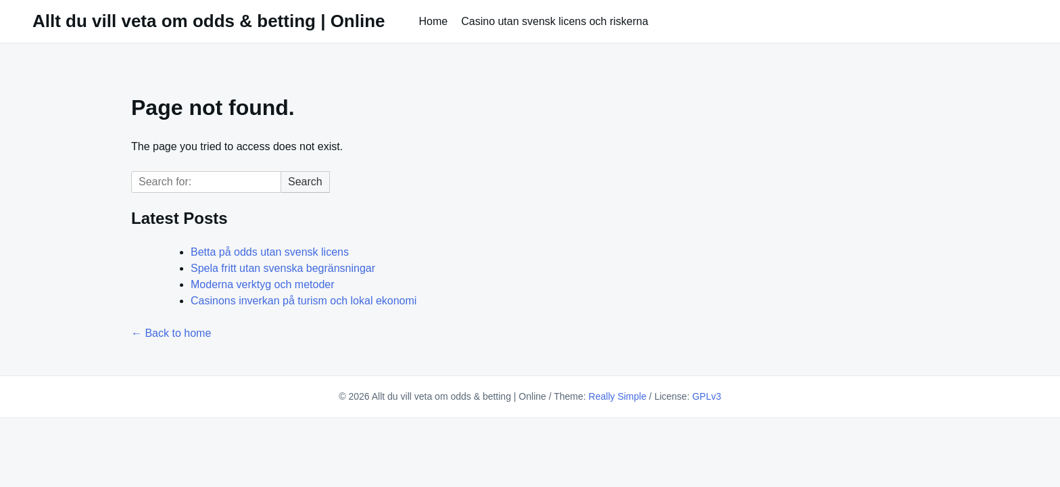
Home (433, 21)
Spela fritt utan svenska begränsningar (283, 268)
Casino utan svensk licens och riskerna (554, 21)
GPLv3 (706, 396)
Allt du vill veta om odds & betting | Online (208, 21)
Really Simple (618, 396)
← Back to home (171, 333)
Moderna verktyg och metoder (263, 284)
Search (305, 181)
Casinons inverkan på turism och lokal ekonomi (303, 300)
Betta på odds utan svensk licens (270, 252)
